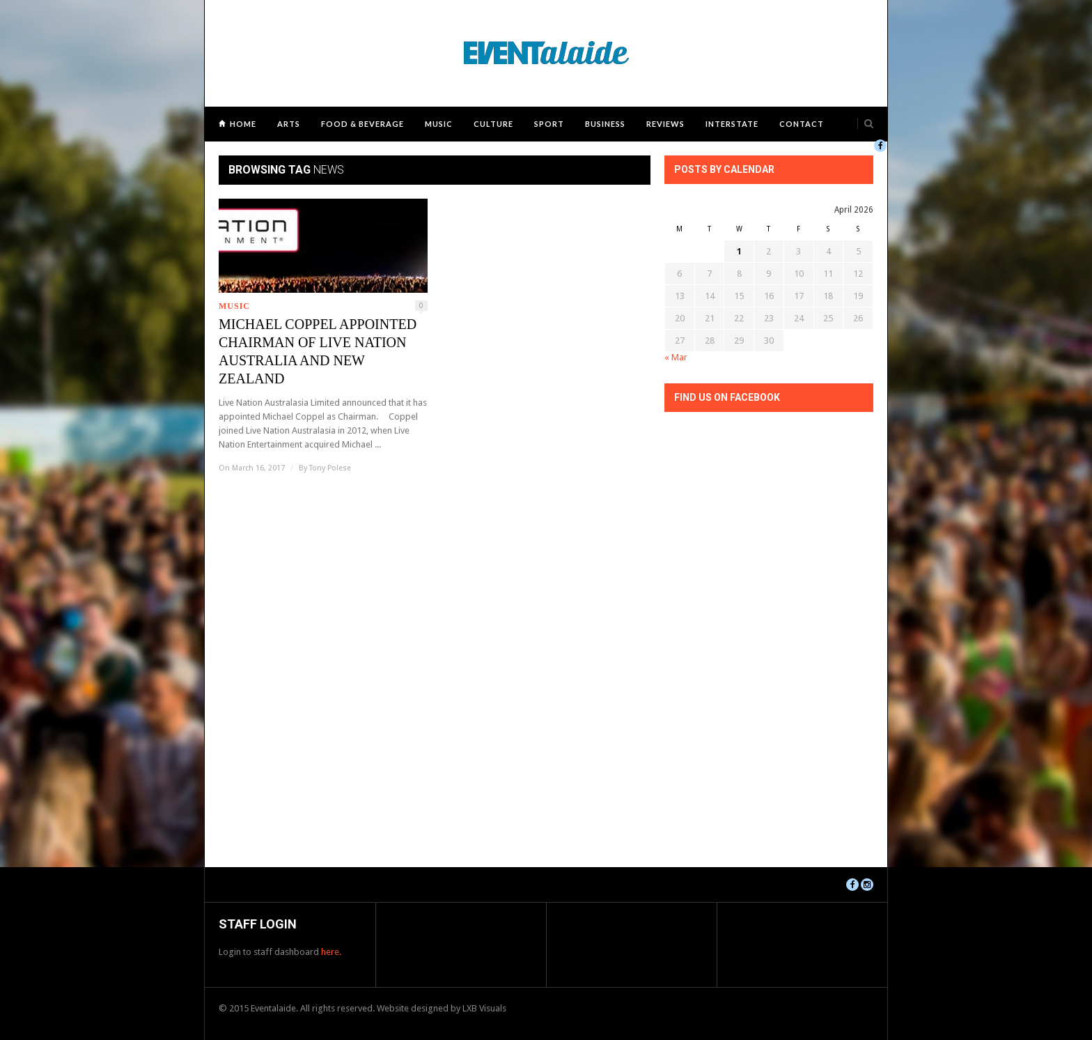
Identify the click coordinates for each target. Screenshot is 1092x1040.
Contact (801, 123)
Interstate (731, 123)
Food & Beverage (362, 123)
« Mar (675, 357)
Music (439, 123)
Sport (549, 123)
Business (605, 123)
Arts (288, 123)
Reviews (665, 123)
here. (331, 952)
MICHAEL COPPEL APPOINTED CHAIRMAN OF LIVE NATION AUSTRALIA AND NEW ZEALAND (317, 351)
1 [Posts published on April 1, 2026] (739, 251)
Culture (493, 123)
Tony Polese (330, 468)
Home (243, 123)
